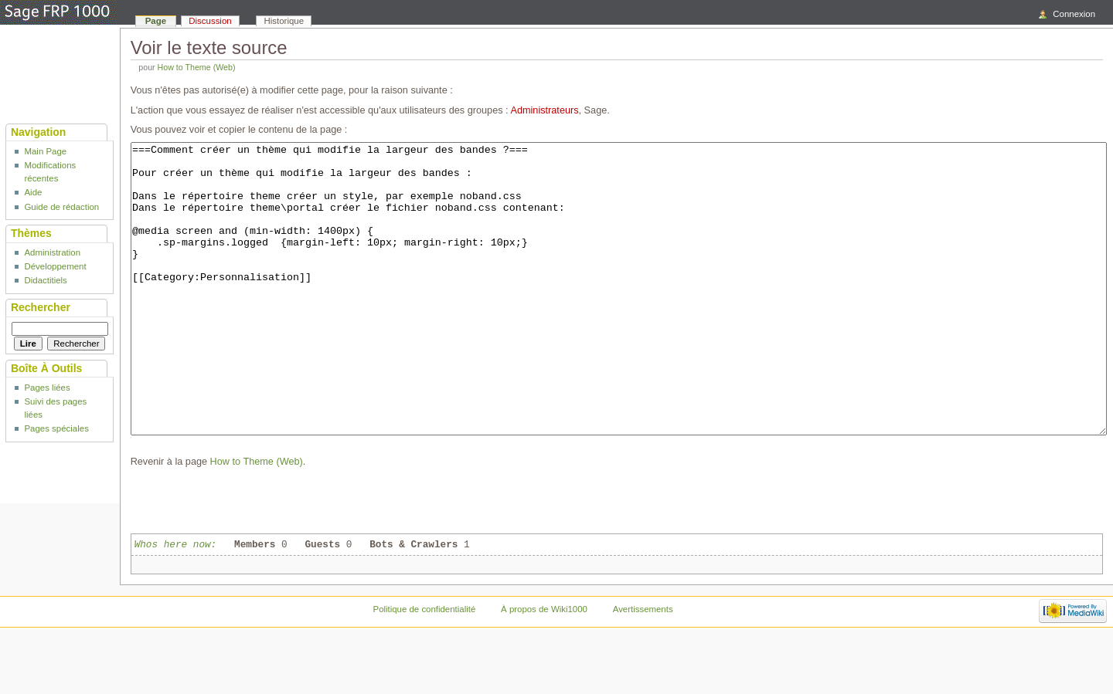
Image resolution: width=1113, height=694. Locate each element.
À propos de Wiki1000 (544, 667)
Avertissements (643, 667)
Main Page (45, 151)
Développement (55, 266)
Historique (284, 20)
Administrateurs (544, 110)
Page (155, 20)
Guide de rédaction (61, 207)
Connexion (1074, 14)
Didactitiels (45, 280)
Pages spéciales (56, 428)
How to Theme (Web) (197, 67)
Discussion (210, 20)
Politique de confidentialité (424, 667)
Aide (33, 192)
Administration (52, 252)
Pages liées (47, 387)
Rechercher (40, 307)
